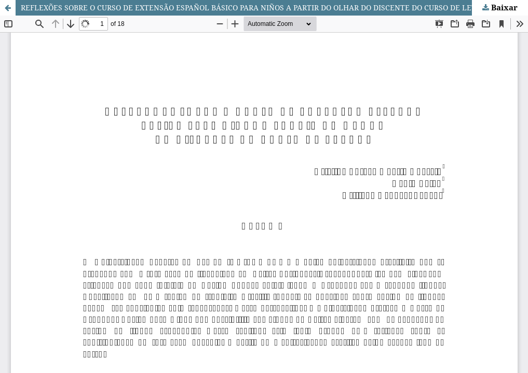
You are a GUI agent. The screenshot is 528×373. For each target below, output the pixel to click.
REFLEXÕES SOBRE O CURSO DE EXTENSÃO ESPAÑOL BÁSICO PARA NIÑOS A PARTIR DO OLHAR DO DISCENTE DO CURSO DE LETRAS (255, 7)
